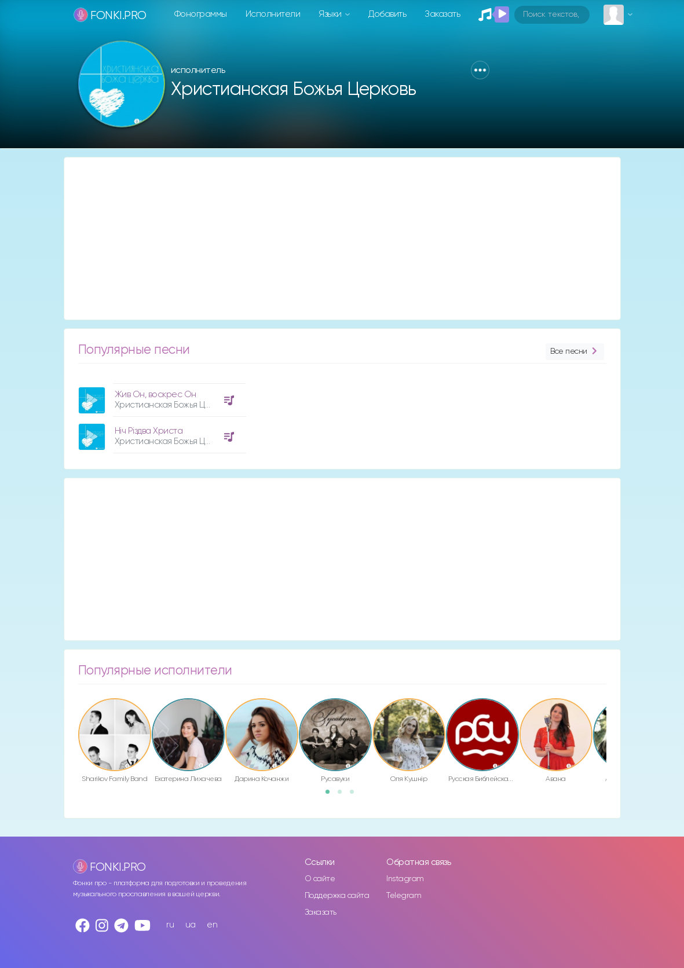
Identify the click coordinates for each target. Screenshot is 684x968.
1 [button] (331, 795)
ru (170, 925)
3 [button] (355, 795)
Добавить (387, 14)
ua (190, 925)
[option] (160, 413)
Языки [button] (331, 14)
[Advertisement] (342, 238)
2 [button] (343, 795)
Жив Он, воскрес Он (155, 394)
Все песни (574, 352)
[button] (480, 70)
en (212, 925)
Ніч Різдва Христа (149, 431)
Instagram (405, 879)
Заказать (442, 14)
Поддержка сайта (337, 896)
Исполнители (273, 14)
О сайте (320, 879)
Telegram (403, 896)
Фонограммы (200, 14)
